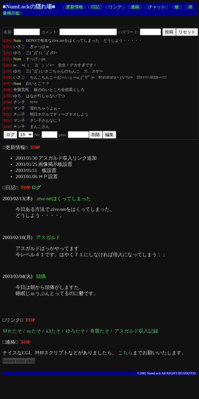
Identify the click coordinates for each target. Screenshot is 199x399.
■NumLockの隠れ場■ (29, 7)
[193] (8, 108)
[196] (8, 89)
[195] (8, 96)
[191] (8, 120)
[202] (8, 53)
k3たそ (53, 331)
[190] (8, 126)
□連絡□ (135, 7)
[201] (8, 59)
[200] (8, 65)
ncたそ (34, 331)
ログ (36, 187)
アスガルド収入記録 (136, 331)
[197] (8, 83)
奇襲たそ (99, 331)
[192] (8, 114)
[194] (8, 102)
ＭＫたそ (12, 331)
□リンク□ (115, 7)
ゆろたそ (75, 331)
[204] (8, 40)
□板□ (176, 7)
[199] (8, 71)
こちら (125, 352)
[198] (8, 77)
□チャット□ (157, 7)
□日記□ (95, 7)
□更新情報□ (74, 7)
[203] (8, 46)
